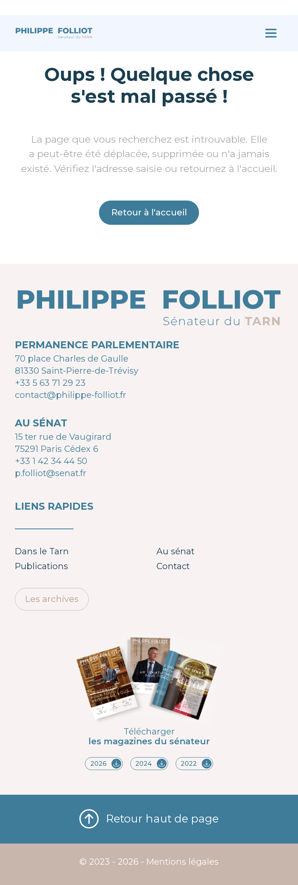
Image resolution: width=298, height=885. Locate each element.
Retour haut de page (149, 819)
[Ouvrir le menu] (271, 33)
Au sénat (175, 551)
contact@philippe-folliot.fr (70, 395)
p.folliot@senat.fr (50, 473)
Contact (173, 566)
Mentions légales (182, 861)
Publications (41, 566)
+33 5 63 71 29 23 (50, 383)
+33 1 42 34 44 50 (51, 461)
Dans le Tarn (42, 551)
